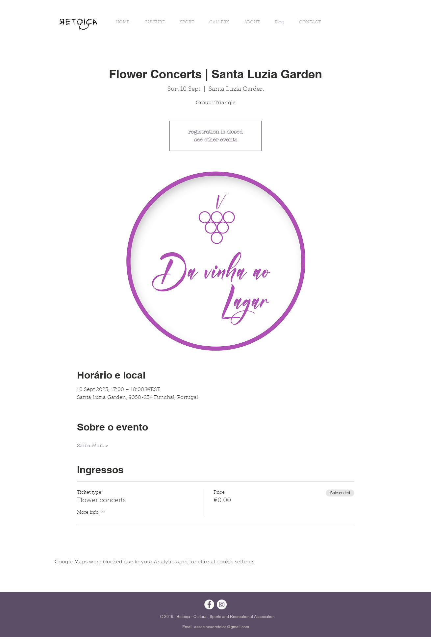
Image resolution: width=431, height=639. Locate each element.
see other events (215, 139)
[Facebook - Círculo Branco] (209, 604)
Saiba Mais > (92, 446)
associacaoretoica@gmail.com (221, 627)
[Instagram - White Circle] (222, 604)
